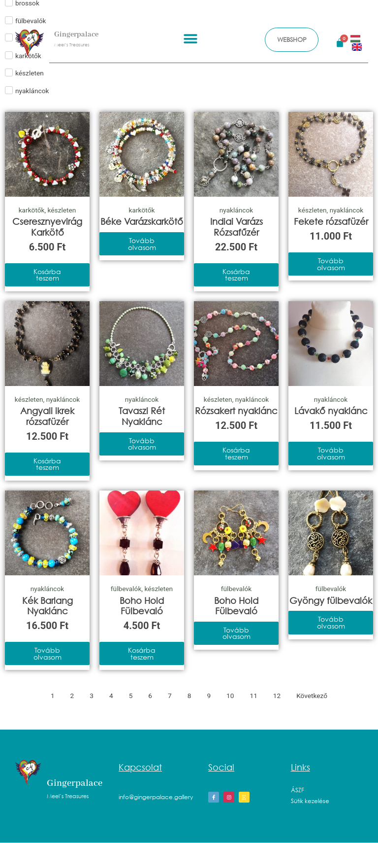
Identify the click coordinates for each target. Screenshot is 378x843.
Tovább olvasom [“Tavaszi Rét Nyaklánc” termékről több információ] (142, 444)
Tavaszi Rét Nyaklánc (142, 416)
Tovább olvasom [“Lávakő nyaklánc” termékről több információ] (331, 453)
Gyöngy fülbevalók (330, 600)
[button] (190, 38)
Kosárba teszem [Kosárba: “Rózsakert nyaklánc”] (236, 453)
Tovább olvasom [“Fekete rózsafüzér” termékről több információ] (331, 264)
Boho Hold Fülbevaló (142, 606)
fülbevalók (126, 589)
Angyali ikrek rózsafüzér (47, 416)
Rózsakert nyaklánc (236, 410)
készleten (62, 210)
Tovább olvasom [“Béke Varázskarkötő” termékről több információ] (142, 243)
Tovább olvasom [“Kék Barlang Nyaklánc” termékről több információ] (47, 653)
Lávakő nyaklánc (331, 410)
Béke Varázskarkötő (141, 221)
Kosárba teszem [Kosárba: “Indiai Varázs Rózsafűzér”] (236, 274)
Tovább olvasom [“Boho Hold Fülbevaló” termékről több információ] (236, 633)
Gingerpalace (76, 34)
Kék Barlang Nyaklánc (47, 606)
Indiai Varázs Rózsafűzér (236, 227)
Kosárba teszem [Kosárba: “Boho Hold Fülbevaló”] (142, 653)
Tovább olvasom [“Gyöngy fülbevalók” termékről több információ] (331, 622)
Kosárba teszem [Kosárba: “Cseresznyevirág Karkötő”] (47, 274)
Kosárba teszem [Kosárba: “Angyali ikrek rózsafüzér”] (47, 464)
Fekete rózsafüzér (331, 221)
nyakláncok (236, 210)
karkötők (32, 210)
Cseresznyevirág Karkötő (47, 227)
